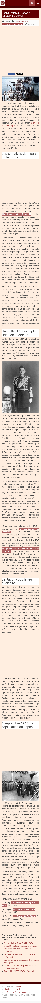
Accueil (19, 986)
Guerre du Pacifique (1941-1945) (18, 943)
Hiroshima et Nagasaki (16, 214)
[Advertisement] (20, 48)
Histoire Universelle (12, 989)
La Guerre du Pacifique (24, 909)
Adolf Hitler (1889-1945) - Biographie (20, 971)
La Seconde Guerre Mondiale (17, 992)
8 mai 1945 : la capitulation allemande (20, 946)
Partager (12, 74)
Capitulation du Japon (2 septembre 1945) (17, 14)
